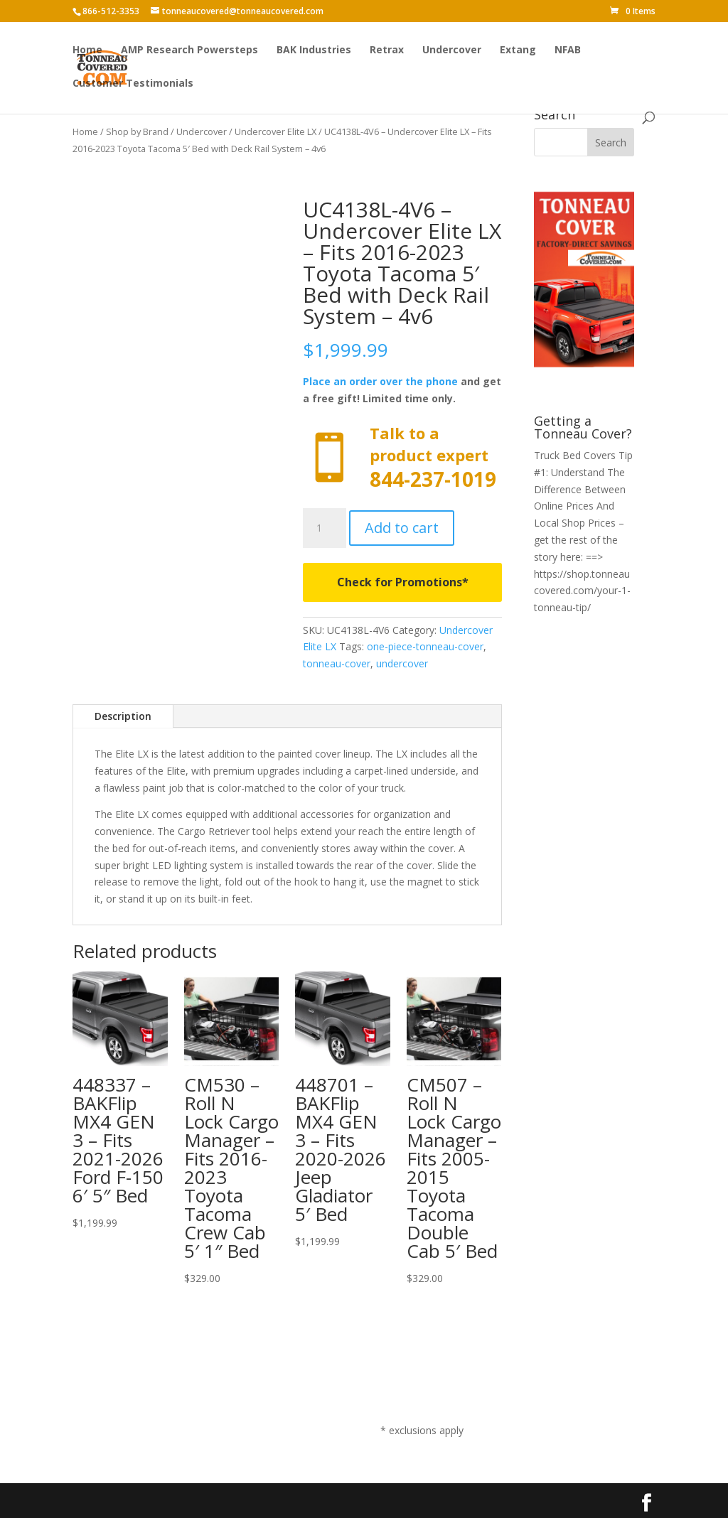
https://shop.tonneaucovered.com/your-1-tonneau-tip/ (582, 591)
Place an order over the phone (380, 381)
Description (123, 716)
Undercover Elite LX (275, 131)
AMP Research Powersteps (189, 50)
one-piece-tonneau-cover (425, 646)
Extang (518, 50)
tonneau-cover (336, 663)
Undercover (451, 50)
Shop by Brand (137, 131)
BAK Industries (314, 50)
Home (87, 50)
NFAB (568, 50)
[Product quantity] (324, 528)
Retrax (387, 50)
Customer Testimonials (133, 84)
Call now (402, 458)
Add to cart (402, 527)
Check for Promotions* (403, 582)
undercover (402, 663)
